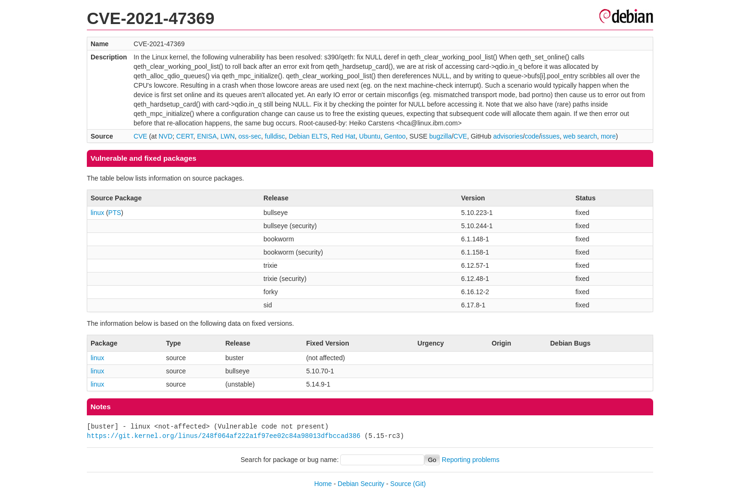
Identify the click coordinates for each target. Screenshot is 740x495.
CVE (140, 136)
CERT (184, 136)
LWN (227, 136)
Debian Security (361, 483)
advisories (508, 136)
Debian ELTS (308, 136)
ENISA (207, 136)
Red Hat (343, 136)
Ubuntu (369, 136)
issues (550, 136)
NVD (166, 136)
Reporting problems (470, 459)
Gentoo (395, 136)
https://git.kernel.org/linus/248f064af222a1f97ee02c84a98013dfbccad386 (224, 435)
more (608, 136)
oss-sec (249, 136)
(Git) (419, 483)
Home (323, 483)
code (532, 136)
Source (400, 483)
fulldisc (275, 136)
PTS (114, 212)
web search (580, 136)
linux (97, 212)
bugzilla (440, 136)
